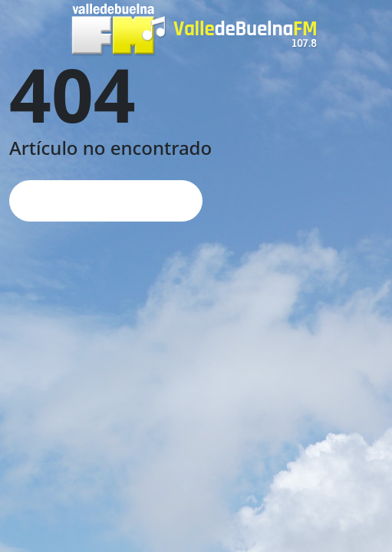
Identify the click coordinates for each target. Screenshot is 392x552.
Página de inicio (106, 200)
